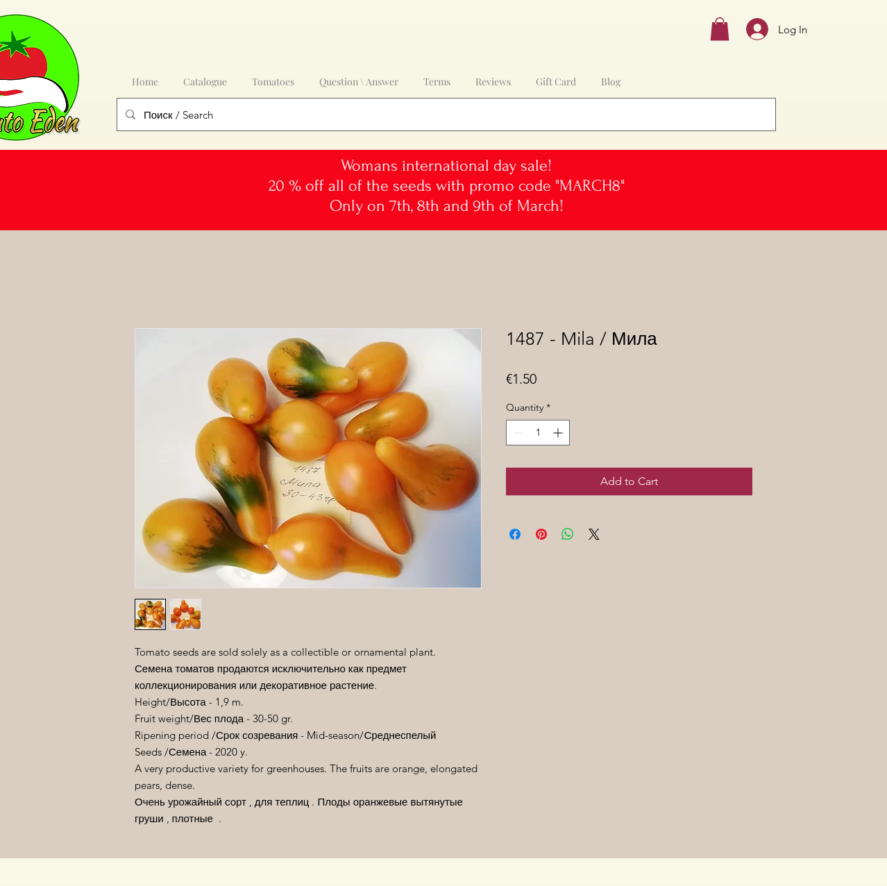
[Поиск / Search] (445, 114)
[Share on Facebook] (515, 534)
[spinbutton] (537, 432)
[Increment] (559, 432)
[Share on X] (594, 534)
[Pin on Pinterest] (541, 534)
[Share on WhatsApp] (567, 534)
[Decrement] (516, 432)
